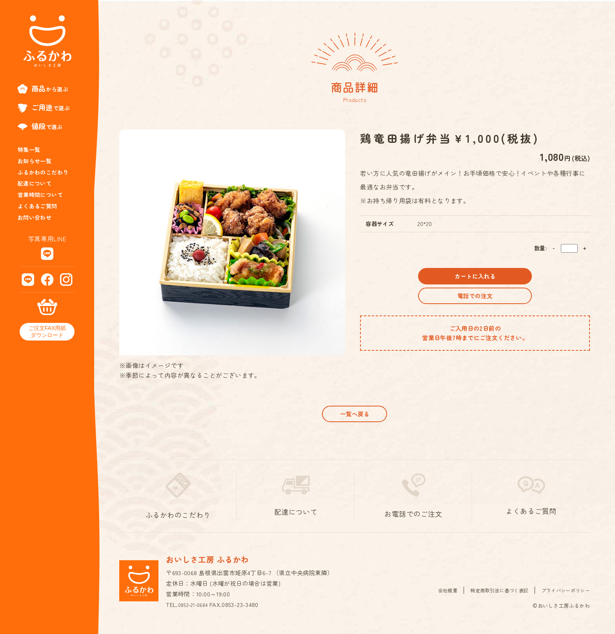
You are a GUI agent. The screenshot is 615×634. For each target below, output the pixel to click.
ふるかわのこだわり (43, 172)
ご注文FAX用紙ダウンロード (47, 331)
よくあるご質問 (37, 206)
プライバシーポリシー (563, 595)
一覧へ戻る (354, 416)
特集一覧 (29, 149)
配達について (34, 183)
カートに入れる (475, 278)
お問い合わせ (34, 217)
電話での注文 (475, 304)
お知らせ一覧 (34, 161)
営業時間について (40, 195)
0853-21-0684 (196, 610)
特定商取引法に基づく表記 (492, 595)
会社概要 (438, 595)
